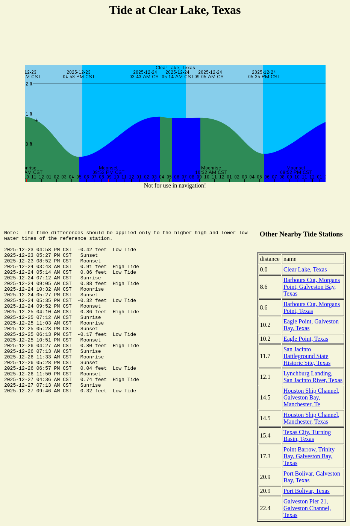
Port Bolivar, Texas (306, 491)
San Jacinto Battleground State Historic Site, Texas (306, 356)
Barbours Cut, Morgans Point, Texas (311, 307)
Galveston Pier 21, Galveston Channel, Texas (307, 508)
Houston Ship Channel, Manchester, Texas (311, 418)
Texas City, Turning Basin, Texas (307, 435)
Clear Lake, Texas (305, 269)
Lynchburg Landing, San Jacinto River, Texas (312, 376)
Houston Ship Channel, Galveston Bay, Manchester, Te (311, 397)
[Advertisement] (175, 42)
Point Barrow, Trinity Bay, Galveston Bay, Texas (309, 456)
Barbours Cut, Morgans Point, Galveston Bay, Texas (311, 287)
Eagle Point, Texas (305, 338)
